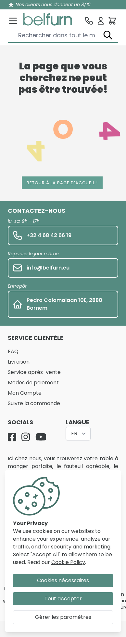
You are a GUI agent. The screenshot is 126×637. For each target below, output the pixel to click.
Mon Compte (25, 393)
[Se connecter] (100, 20)
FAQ (13, 351)
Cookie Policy (68, 562)
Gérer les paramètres (63, 617)
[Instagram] (25, 437)
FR (74, 433)
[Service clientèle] (89, 20)
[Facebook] (12, 437)
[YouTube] (40, 437)
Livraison (19, 362)
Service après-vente (34, 372)
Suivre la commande (34, 403)
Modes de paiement (33, 382)
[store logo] (47, 19)
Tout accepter (63, 598)
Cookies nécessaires (63, 580)
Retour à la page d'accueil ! (62, 183)
